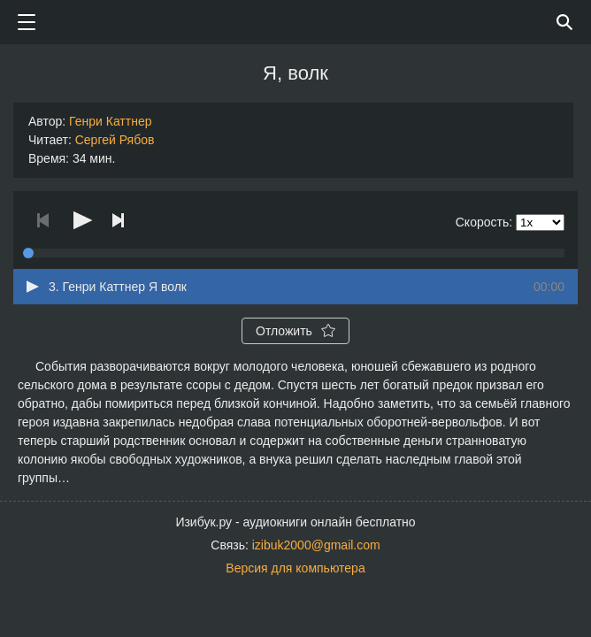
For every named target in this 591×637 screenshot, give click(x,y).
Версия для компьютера (295, 568)
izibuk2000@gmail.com (316, 545)
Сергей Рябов (115, 140)
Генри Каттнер (110, 121)
